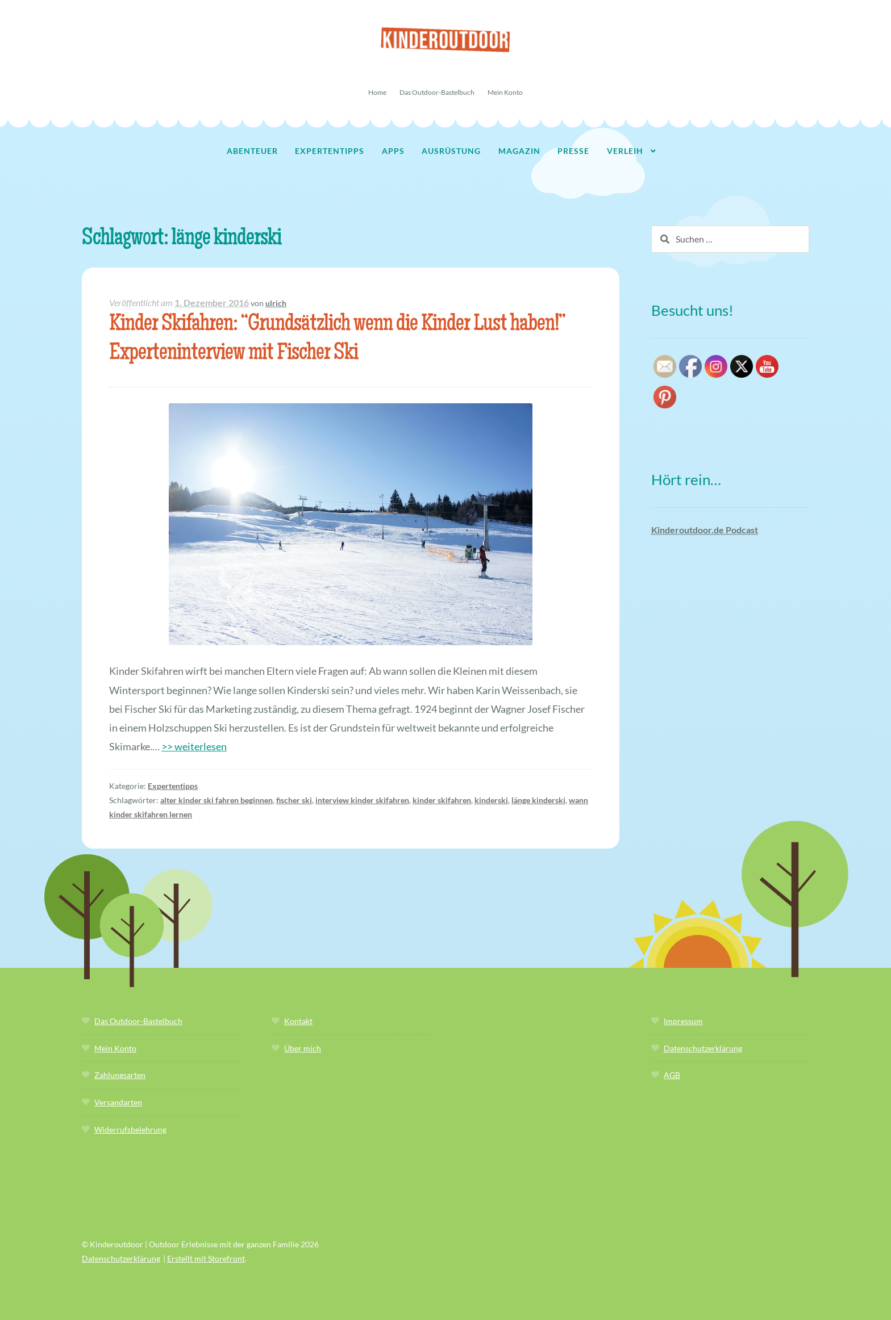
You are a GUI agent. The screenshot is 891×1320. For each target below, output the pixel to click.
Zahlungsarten (119, 1075)
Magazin (519, 151)
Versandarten (118, 1102)
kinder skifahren (442, 800)
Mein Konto (505, 92)
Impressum (683, 1021)
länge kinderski (538, 800)
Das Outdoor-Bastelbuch (436, 92)
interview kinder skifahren (362, 800)
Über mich (302, 1048)
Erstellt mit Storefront (206, 1258)
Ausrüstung (451, 151)
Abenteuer (252, 151)
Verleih (625, 151)
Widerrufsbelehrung (130, 1129)
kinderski (491, 800)
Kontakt (298, 1021)
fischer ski (294, 800)
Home (377, 92)
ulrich (275, 303)
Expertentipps (329, 151)
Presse (573, 151)
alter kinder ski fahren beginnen (216, 800)
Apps (393, 151)
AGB (672, 1075)
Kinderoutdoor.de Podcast (704, 529)
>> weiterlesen (194, 746)
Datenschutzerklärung (703, 1048)
